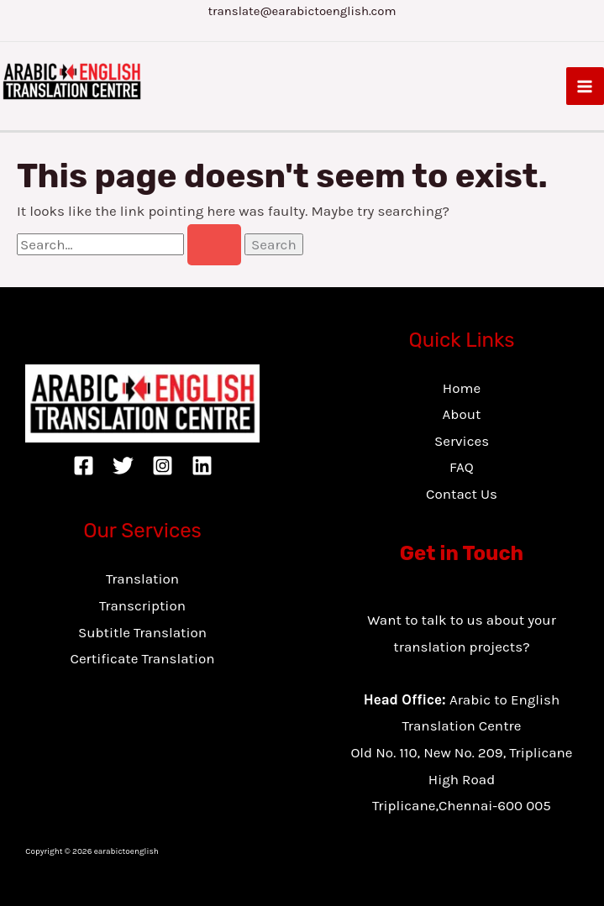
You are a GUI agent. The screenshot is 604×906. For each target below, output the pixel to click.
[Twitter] (123, 465)
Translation (142, 578)
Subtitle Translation (142, 632)
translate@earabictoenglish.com (301, 10)
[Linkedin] (202, 465)
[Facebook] (83, 465)
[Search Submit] (214, 244)
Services (461, 440)
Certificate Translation (142, 658)
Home (462, 388)
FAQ (461, 466)
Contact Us (461, 493)
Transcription (142, 605)
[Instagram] (162, 465)
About (462, 414)
